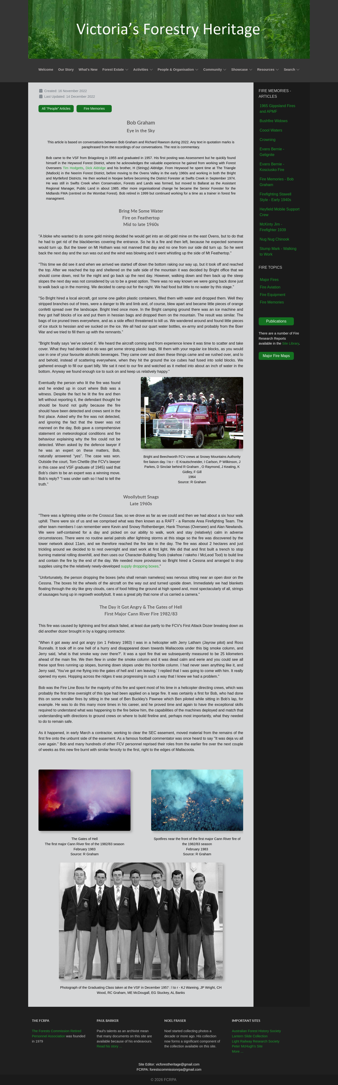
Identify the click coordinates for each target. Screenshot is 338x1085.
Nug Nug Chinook (274, 239)
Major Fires (269, 280)
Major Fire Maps (276, 356)
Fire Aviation (270, 287)
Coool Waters (271, 130)
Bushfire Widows (274, 121)
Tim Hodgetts (73, 168)
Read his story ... (109, 1046)
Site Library (290, 343)
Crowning (268, 140)
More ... (237, 1051)
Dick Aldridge (96, 168)
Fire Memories (94, 108)
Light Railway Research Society (255, 1041)
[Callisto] (169, 29)
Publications (276, 321)
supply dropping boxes (139, 566)
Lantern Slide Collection (250, 1036)
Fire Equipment (272, 295)
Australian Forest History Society (256, 1031)
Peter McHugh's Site (247, 1046)
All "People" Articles (56, 108)
